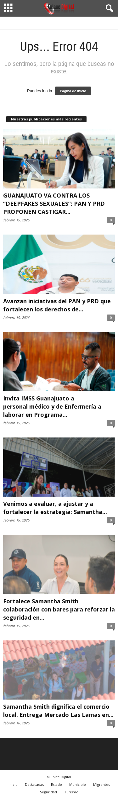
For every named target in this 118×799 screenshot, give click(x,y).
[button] (108, 8)
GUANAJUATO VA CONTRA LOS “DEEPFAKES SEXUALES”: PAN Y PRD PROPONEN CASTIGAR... (54, 203)
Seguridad (48, 792)
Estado (56, 784)
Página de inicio (73, 91)
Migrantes (101, 784)
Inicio (13, 784)
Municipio (77, 784)
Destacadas (34, 784)
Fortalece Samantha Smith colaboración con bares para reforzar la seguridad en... (59, 609)
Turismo (71, 792)
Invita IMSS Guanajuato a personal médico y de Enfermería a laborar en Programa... (52, 406)
